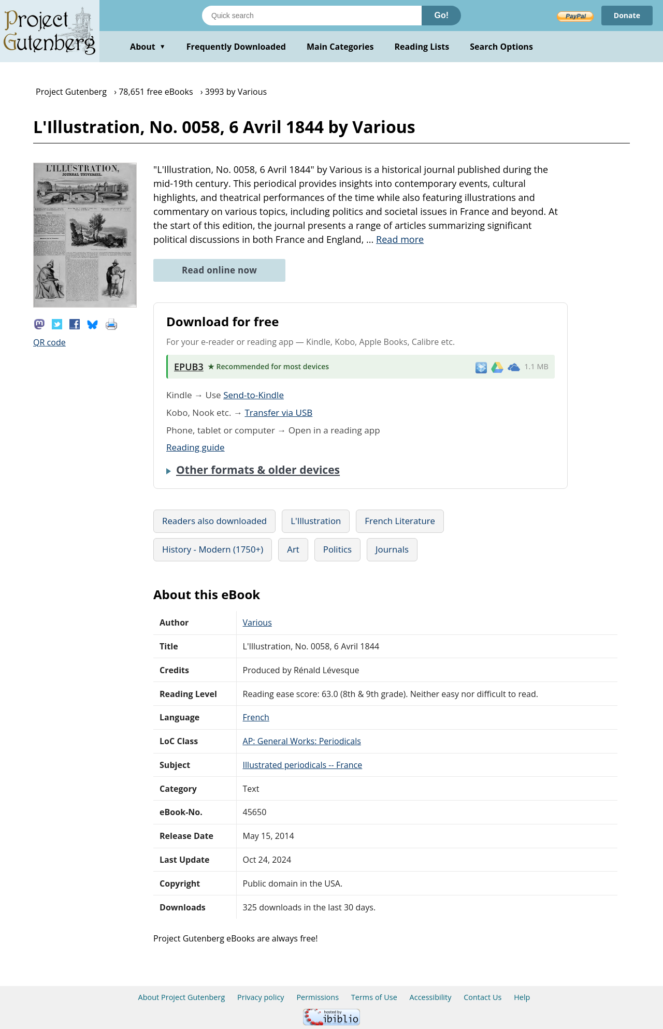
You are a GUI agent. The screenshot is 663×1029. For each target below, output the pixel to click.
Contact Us (482, 997)
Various (257, 622)
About (148, 46)
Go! (441, 15)
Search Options (501, 46)
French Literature (400, 521)
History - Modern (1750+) (212, 549)
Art (293, 549)
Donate (627, 15)
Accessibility (431, 997)
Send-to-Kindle (253, 395)
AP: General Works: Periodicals (302, 741)
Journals (392, 549)
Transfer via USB (278, 412)
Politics (337, 549)
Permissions (317, 997)
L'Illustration (316, 521)
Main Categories (340, 46)
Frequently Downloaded (236, 46)
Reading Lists (422, 46)
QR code (49, 342)
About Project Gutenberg (181, 997)
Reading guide (195, 447)
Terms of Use (374, 997)
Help (522, 997)
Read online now (219, 270)
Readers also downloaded (214, 521)
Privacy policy (260, 997)
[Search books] (312, 15)
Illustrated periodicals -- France (303, 765)
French (256, 717)
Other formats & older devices (258, 469)
